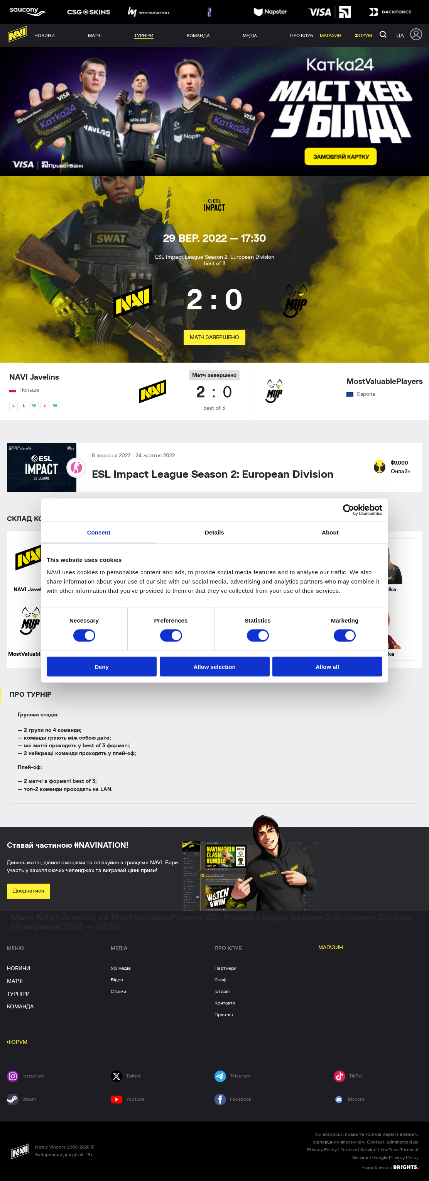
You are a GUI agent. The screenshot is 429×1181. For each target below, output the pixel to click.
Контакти (224, 1003)
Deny (102, 666)
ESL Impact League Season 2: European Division (213, 474)
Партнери (225, 968)
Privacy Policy (322, 1149)
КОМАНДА (20, 1007)
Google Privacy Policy (395, 1157)
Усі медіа (121, 968)
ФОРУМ (17, 1042)
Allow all (327, 666)
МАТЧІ (15, 981)
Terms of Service (359, 1149)
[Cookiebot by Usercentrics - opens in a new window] (348, 510)
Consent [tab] (99, 532)
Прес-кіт (224, 1014)
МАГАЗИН (330, 947)
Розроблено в (390, 1167)
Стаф (220, 979)
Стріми (118, 991)
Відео (117, 979)
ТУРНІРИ (18, 994)
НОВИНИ (18, 968)
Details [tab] (214, 532)
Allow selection (214, 666)
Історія (222, 991)
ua (400, 35)
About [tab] (330, 532)
